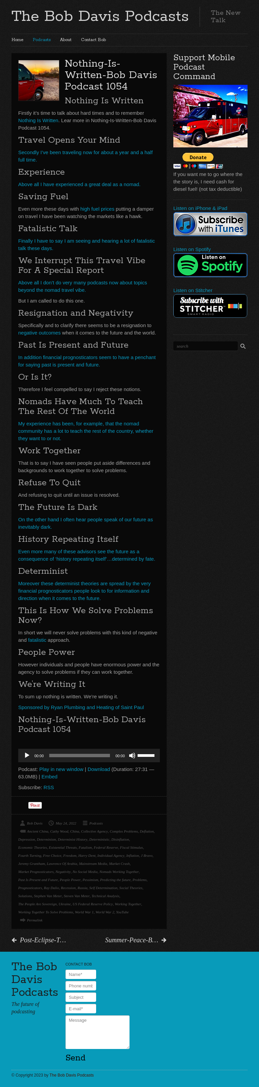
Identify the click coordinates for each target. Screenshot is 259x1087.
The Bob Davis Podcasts (100, 16)
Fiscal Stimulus (131, 847)
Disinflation (120, 839)
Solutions (25, 896)
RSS (49, 787)
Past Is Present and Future (38, 880)
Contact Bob (93, 39)
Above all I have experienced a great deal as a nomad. (79, 184)
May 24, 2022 (66, 823)
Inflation (132, 855)
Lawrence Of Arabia (62, 864)
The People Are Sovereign (37, 904)
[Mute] (132, 755)
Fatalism (85, 847)
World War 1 (84, 912)
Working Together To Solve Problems (45, 912)
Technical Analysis (105, 896)
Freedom (69, 855)
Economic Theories (32, 847)
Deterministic (99, 839)
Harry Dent (86, 855)
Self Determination (103, 888)
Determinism (46, 839)
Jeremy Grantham (31, 864)
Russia (82, 888)
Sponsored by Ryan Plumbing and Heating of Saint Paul (81, 707)
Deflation (147, 831)
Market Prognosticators (36, 872)
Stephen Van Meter (48, 896)
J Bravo (147, 855)
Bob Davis (34, 823)
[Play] (27, 755)
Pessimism (90, 880)
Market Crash (119, 864)
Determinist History (73, 839)
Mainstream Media (93, 864)
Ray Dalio (51, 888)
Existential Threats (63, 847)
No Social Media (85, 872)
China (74, 831)
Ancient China (37, 831)
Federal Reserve (106, 847)
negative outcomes (39, 333)
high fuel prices (97, 209)
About (65, 39)
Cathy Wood (59, 831)
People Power (70, 880)
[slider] (79, 755)
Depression (26, 839)
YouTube (122, 912)
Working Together (128, 904)
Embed (49, 776)
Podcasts (42, 39)
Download (99, 769)
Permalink (34, 920)
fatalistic (37, 640)
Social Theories (131, 888)
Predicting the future (115, 880)
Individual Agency (110, 855)
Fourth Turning (29, 855)
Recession (68, 888)
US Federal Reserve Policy (93, 904)
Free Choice (52, 855)
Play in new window (61, 769)
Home (17, 39)
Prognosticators (30, 888)
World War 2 (104, 912)
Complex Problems (124, 831)
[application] (89, 755)
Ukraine (65, 904)
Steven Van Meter (77, 896)
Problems (140, 880)
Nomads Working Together (119, 872)
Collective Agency (94, 831)
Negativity (63, 872)
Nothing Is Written (38, 120)
